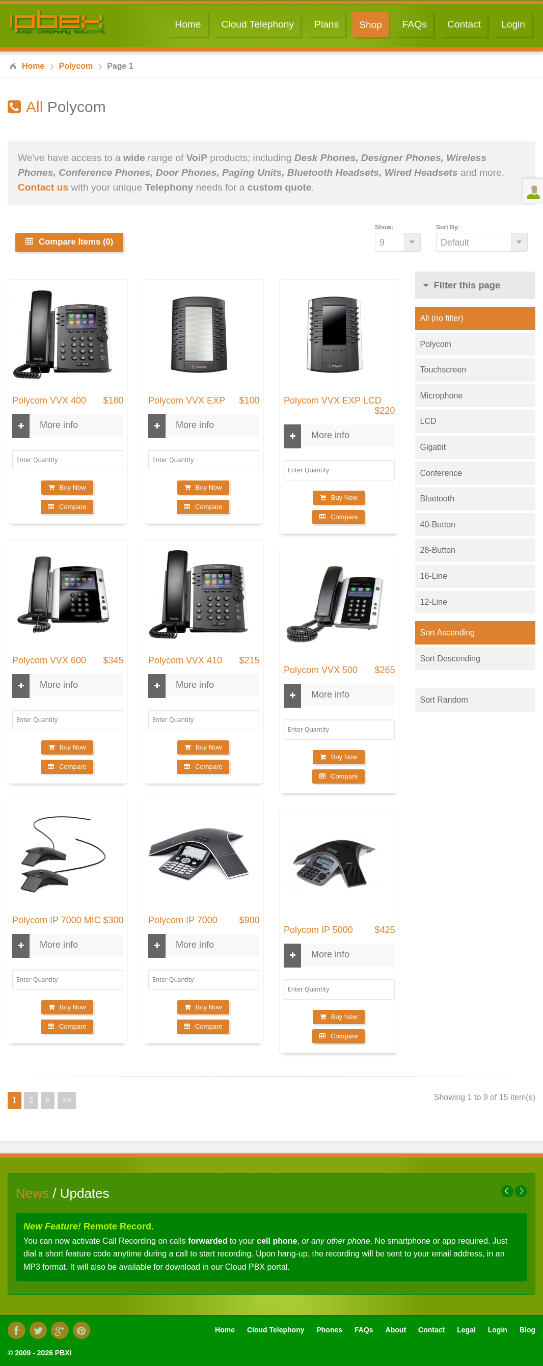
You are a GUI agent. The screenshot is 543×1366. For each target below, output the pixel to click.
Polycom (435, 344)
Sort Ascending (447, 632)
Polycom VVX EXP (186, 401)
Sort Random (444, 699)
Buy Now (67, 487)
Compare (67, 507)
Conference (441, 473)
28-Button (437, 550)
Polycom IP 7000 (183, 920)
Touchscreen (443, 369)
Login (513, 24)
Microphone (441, 395)
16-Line (433, 576)
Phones (329, 1330)
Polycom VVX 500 (321, 670)
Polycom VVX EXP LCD (333, 401)
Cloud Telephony (258, 24)
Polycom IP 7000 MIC (56, 920)
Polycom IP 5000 (318, 930)
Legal (466, 1330)
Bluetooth (437, 498)
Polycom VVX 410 (185, 660)
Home (188, 24)
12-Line (433, 602)
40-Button (437, 524)
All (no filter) (442, 318)
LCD (428, 421)
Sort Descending (450, 658)
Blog (527, 1330)
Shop (370, 24)
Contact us (43, 187)
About (396, 1330)
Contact (464, 24)
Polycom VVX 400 (49, 401)
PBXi (63, 1353)
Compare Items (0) (69, 242)
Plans (326, 24)
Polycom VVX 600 (49, 660)
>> (67, 1100)
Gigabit (433, 447)
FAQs (414, 24)
